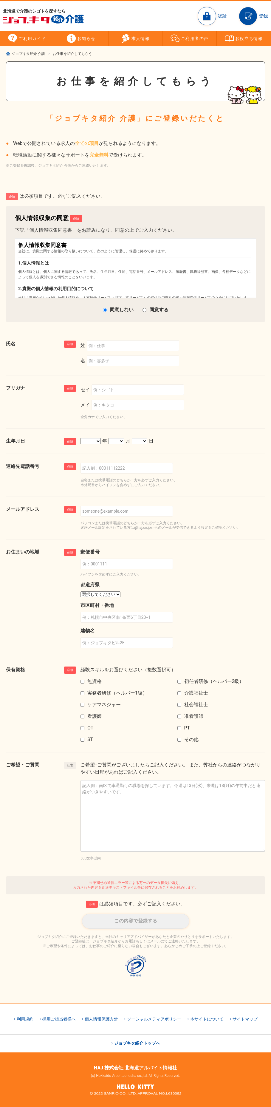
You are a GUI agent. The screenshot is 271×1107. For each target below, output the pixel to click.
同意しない (122, 310)
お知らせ (86, 38)
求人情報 (140, 38)
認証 (222, 16)
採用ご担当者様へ (59, 1019)
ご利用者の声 (194, 38)
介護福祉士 (196, 693)
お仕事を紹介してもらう (72, 53)
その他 (191, 739)
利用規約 (25, 1019)
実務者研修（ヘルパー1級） (117, 693)
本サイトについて (207, 1019)
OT (90, 728)
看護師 (94, 716)
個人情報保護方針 (101, 1019)
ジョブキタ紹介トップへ (137, 1043)
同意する (158, 310)
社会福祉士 (196, 704)
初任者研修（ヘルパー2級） (214, 681)
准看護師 (193, 716)
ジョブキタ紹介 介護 (28, 53)
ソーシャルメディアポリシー (154, 1019)
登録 (263, 16)
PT (187, 728)
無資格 (94, 681)
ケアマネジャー (104, 704)
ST (90, 739)
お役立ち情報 (249, 38)
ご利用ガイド (32, 38)
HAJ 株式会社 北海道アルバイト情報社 (135, 1068)
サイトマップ (245, 1019)
